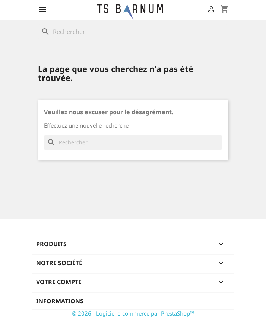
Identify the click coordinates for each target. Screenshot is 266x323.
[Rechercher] (133, 31)
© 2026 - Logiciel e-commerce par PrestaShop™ (133, 313)
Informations (59, 301)
